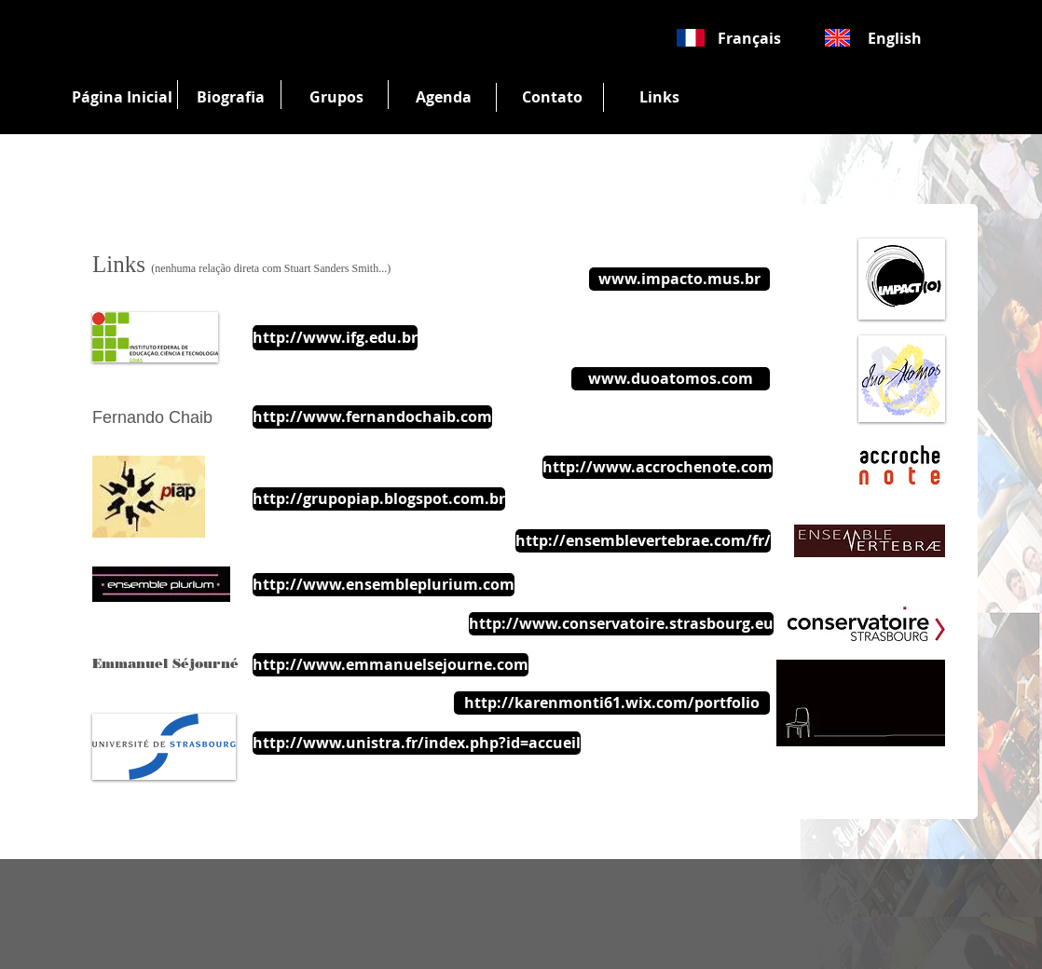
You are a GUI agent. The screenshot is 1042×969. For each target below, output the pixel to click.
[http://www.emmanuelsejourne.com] (390, 664)
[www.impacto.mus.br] (679, 279)
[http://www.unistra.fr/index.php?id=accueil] (417, 743)
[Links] (659, 97)
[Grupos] (336, 97)
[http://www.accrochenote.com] (657, 467)
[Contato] (551, 97)
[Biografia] (231, 97)
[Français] (749, 38)
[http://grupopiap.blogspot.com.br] (379, 499)
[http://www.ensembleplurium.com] (383, 584)
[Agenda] (443, 97)
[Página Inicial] (122, 97)
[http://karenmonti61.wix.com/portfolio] (612, 703)
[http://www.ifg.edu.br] (335, 337)
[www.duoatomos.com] (670, 378)
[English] (894, 38)
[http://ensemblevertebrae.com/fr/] (643, 541)
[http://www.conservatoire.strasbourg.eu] (621, 623)
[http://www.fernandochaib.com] (372, 417)
